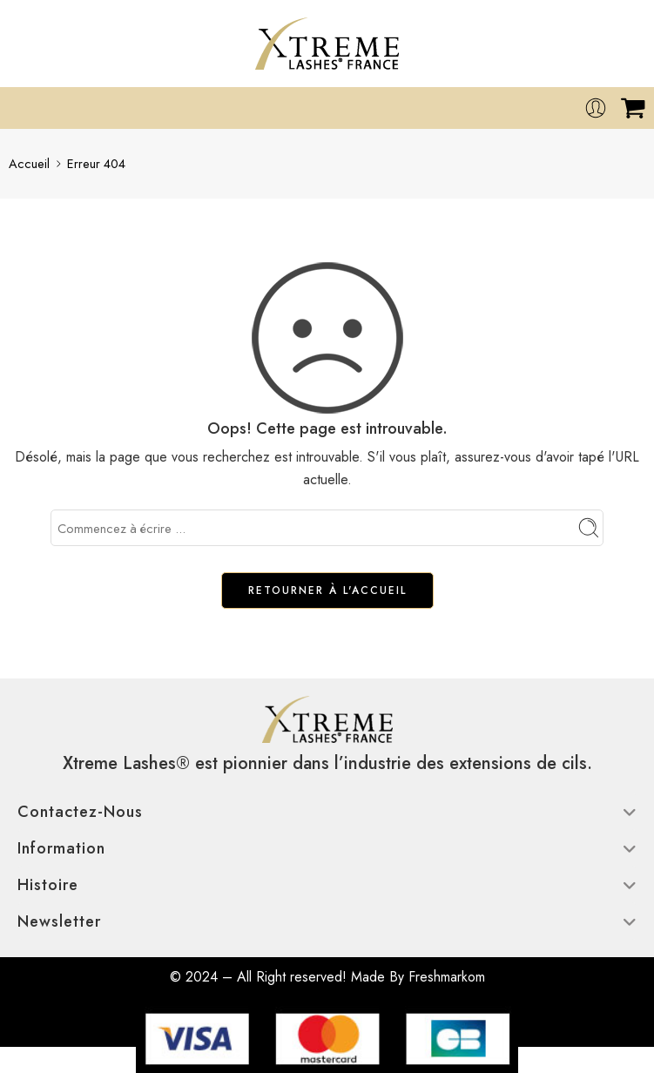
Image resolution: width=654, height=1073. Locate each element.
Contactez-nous (327, 811)
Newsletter (327, 921)
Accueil (29, 163)
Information (327, 848)
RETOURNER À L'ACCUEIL (327, 590)
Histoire (327, 885)
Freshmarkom (446, 977)
